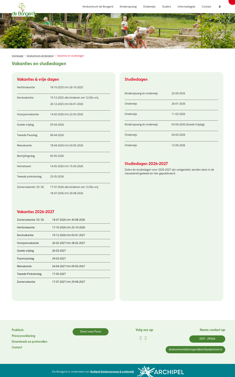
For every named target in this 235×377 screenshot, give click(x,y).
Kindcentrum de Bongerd (98, 6)
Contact (206, 6)
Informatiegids (186, 6)
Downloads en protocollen (29, 341)
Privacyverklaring (23, 336)
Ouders (166, 6)
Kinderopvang (128, 6)
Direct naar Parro (90, 331)
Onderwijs (149, 6)
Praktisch (18, 330)
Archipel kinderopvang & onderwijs (112, 371)
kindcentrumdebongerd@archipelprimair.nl (195, 349)
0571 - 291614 (207, 339)
